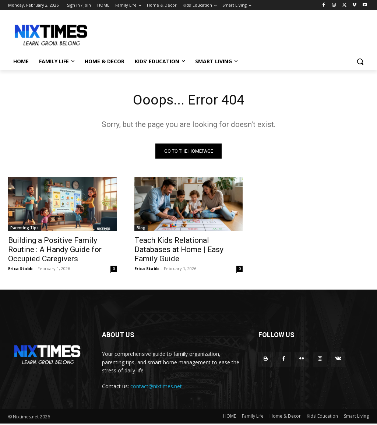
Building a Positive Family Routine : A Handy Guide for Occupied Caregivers (55, 251)
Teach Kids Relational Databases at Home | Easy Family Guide (178, 251)
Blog (141, 229)
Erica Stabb (20, 270)
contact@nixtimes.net (156, 387)
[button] (360, 61)
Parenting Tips (24, 229)
